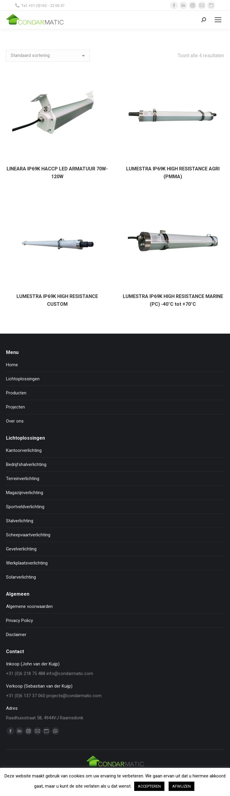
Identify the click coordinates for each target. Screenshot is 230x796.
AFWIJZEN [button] (181, 786)
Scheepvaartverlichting (28, 535)
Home (12, 364)
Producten (16, 393)
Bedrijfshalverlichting (26, 464)
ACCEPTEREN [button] (149, 786)
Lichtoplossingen (23, 379)
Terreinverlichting (22, 478)
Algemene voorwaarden (29, 606)
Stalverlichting (19, 520)
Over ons (15, 421)
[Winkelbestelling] (48, 56)
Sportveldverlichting (25, 506)
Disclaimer (16, 634)
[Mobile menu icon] (218, 20)
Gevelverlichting (21, 549)
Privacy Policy (19, 620)
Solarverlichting (21, 577)
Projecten (15, 407)
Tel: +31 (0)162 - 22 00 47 (39, 5)
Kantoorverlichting (24, 450)
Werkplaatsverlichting (27, 563)
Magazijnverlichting (24, 492)
